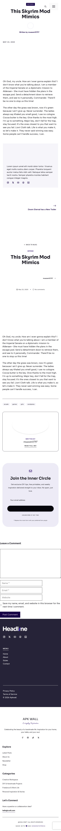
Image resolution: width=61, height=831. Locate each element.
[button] (45, 6)
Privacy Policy (9, 691)
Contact (6, 664)
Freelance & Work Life (10, 788)
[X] (38, 737)
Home (5, 654)
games (14, 404)
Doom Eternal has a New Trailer (42, 209)
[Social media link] (8, 182)
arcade (6, 404)
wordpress (31, 404)
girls (22, 404)
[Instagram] (28, 737)
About (5, 657)
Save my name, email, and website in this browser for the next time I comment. (31, 605)
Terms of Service (10, 694)
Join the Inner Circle (30, 478)
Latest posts (7, 753)
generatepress (38, 826)
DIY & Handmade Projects (12, 784)
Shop (4, 765)
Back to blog (31, 245)
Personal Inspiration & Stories (13, 792)
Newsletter (6, 761)
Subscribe (30, 508)
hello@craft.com (8, 810)
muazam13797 (33, 32)
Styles (5, 660)
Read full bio (30, 446)
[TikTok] (33, 737)
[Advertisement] (30, 63)
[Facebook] (22, 737)
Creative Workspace (10, 780)
